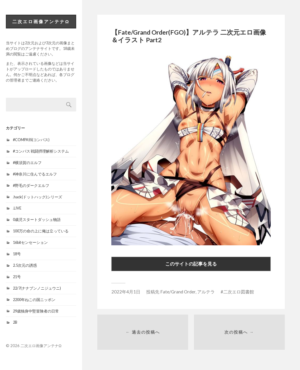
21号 (17, 276)
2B (15, 322)
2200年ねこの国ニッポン (34, 299)
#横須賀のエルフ (27, 162)
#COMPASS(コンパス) (31, 139)
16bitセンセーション (30, 242)
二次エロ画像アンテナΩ (40, 21)
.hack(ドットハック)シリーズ (37, 197)
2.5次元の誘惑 (25, 265)
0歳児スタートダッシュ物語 (37, 219)
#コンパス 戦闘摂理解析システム (41, 151)
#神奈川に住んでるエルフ (35, 174)
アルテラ (206, 291)
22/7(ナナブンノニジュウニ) (37, 288)
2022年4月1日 (125, 291)
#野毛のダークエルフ (31, 185)
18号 (17, 253)
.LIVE (17, 208)
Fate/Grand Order (177, 291)
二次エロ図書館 (238, 291)
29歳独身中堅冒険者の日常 (36, 311)
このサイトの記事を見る (191, 263)
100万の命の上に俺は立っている (41, 231)
